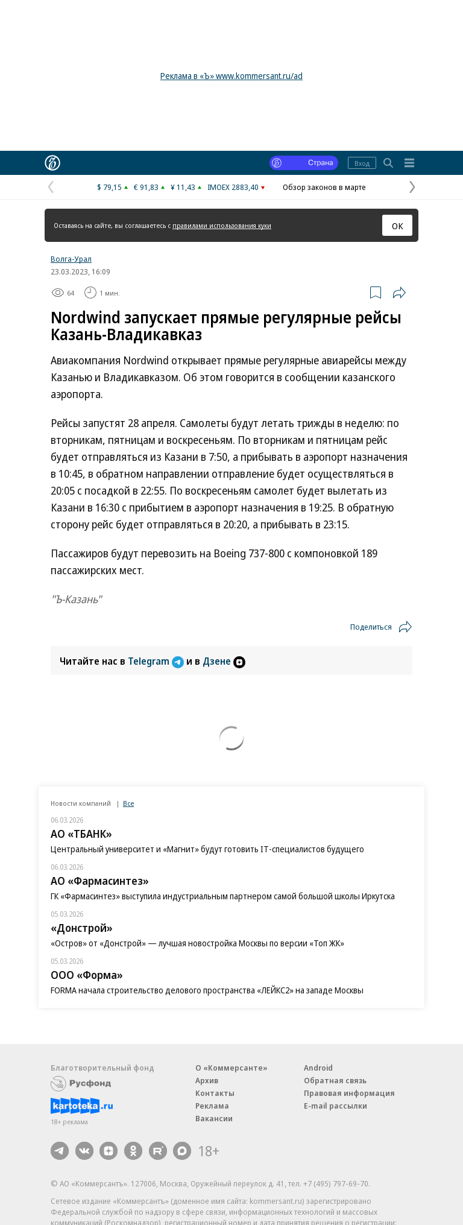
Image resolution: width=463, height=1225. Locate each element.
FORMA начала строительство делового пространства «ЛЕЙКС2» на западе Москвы (207, 990)
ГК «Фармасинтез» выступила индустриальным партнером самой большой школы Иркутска (223, 896)
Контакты (215, 1092)
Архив (206, 1080)
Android (318, 1067)
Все (128, 803)
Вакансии (214, 1118)
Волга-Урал (71, 258)
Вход (362, 163)
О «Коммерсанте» (231, 1067)
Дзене (224, 661)
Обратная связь (335, 1080)
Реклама (212, 1105)
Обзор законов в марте (324, 187)
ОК (397, 226)
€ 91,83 (146, 187)
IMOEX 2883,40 (233, 187)
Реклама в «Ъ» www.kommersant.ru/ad (231, 75)
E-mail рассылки (335, 1105)
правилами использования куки (221, 225)
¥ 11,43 (183, 187)
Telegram (157, 661)
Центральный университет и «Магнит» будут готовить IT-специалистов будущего (207, 849)
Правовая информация (349, 1092)
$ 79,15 (109, 187)
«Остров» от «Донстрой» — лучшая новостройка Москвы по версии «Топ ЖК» (197, 943)
